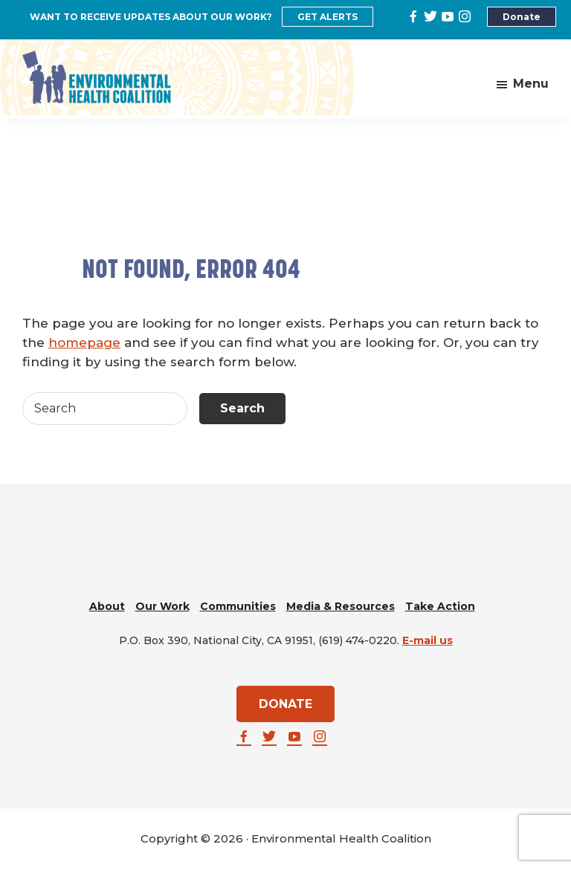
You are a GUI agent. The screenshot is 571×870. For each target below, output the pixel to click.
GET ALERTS (327, 16)
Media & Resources (340, 606)
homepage (84, 342)
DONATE (285, 704)
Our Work (162, 606)
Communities (238, 606)
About (107, 606)
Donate (522, 16)
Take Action (440, 606)
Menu (531, 84)
